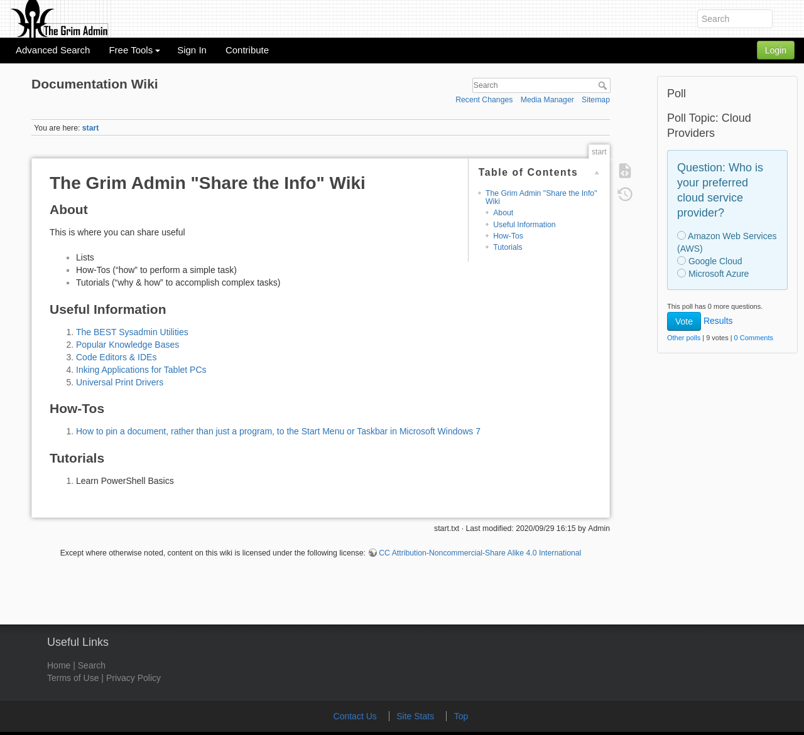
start (90, 128)
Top (461, 716)
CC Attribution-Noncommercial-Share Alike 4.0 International (480, 553)
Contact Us (356, 716)
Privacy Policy (133, 678)
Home (58, 665)
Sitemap (596, 99)
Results (718, 321)
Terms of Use (73, 678)
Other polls (683, 337)
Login (775, 50)
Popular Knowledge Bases (127, 345)
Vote (684, 321)
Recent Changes (484, 99)
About (503, 212)
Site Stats (416, 716)
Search (604, 85)
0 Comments (753, 337)
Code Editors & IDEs (116, 357)
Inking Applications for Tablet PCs (141, 370)
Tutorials (508, 247)
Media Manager (547, 99)
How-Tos (508, 236)
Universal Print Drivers (119, 382)
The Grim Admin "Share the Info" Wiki (541, 197)
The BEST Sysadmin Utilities (132, 332)
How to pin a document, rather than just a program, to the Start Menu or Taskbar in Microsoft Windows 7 (278, 431)
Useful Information (524, 224)
